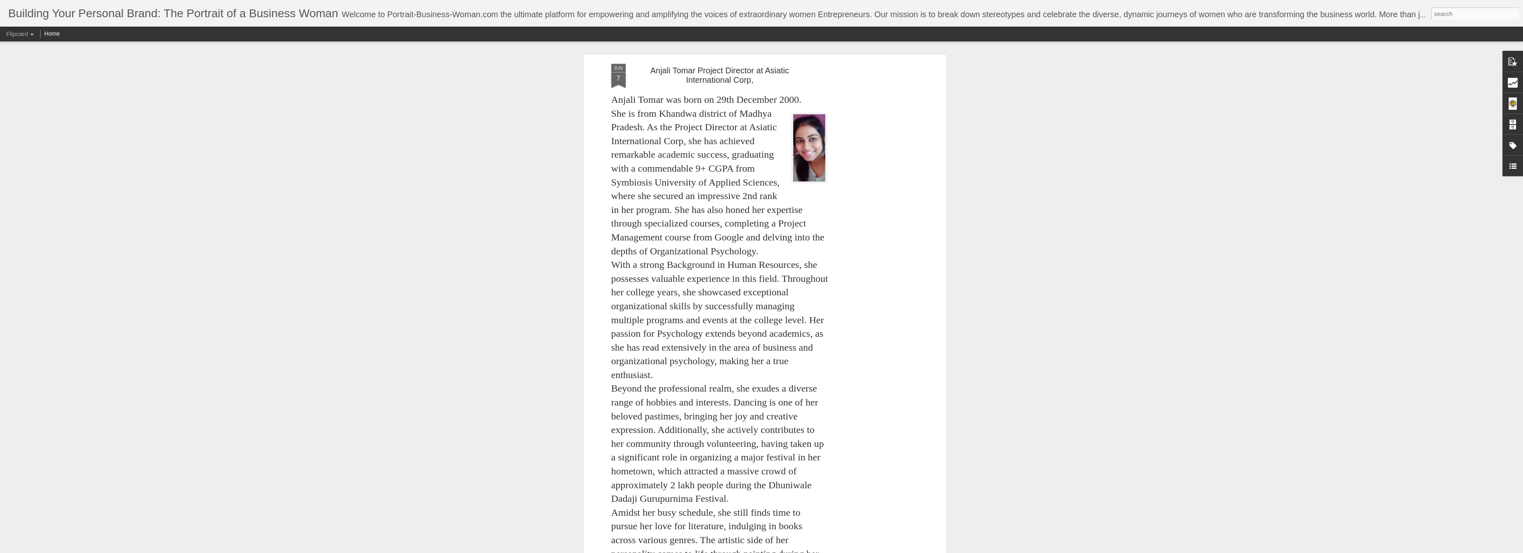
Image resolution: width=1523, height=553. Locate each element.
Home (51, 33)
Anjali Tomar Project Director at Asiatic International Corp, (719, 75)
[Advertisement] (874, 193)
